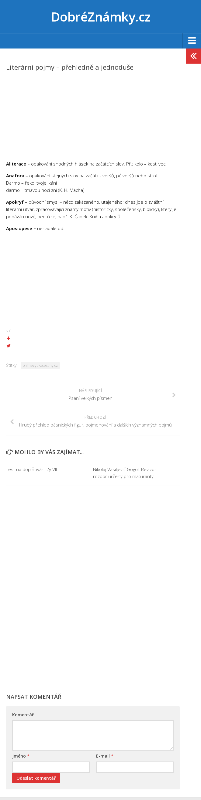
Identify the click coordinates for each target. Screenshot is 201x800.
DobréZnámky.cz (101, 16)
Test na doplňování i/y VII (31, 469)
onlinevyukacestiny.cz (40, 365)
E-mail (104, 756)
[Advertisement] (93, 117)
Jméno (20, 756)
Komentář (23, 715)
